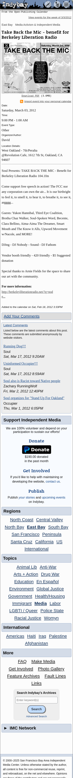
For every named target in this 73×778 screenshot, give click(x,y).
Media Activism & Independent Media (37, 24)
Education (24, 581)
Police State (52, 610)
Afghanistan (36, 643)
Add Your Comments (21, 316)
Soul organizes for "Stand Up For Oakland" (33, 398)
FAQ (22, 661)
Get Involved (21, 668)
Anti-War (48, 567)
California (44, 541)
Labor (55, 603)
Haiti (31, 636)
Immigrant (22, 603)
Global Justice (50, 588)
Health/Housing (50, 596)
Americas (15, 636)
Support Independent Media (32, 420)
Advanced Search (36, 716)
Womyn (51, 618)
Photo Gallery (51, 668)
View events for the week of (49, 17)
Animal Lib (27, 567)
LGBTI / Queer (23, 610)
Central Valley (49, 519)
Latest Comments (15, 325)
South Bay (58, 527)
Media (40, 603)
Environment (21, 588)
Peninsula (51, 534)
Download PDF (31, 96)
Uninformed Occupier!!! (20, 364)
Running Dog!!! (14, 346)
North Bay (14, 527)
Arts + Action (26, 574)
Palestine (58, 636)
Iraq (42, 636)
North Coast (21, 519)
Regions (11, 511)
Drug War (50, 574)
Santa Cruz (21, 541)
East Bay (7, 24)
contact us (53, 481)
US (59, 541)
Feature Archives (23, 676)
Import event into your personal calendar (45, 101)
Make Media (43, 661)
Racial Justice (27, 618)
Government (20, 596)
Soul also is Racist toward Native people (31, 381)
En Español (47, 581)
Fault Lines (55, 676)
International (36, 548)
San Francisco (26, 534)
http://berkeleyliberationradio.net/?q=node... (27, 294)
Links (36, 683)
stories (27, 497)
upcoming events (53, 497)
